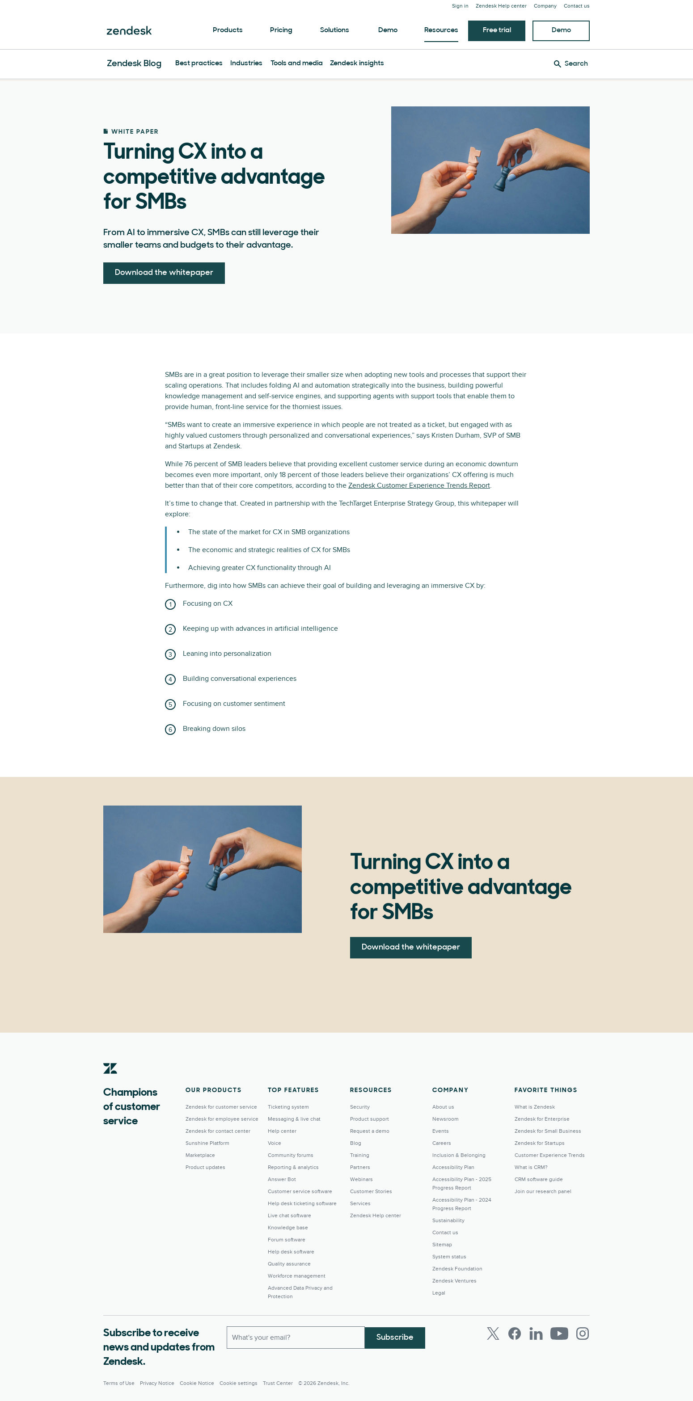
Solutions (334, 30)
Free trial (497, 30)
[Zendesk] (110, 1082)
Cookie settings (239, 1383)
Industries (246, 63)
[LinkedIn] (536, 1333)
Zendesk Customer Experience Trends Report (419, 485)
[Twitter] (493, 1333)
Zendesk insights (357, 63)
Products (228, 30)
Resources (441, 30)
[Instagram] (582, 1333)
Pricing (281, 30)
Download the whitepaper (164, 273)
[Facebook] (514, 1333)
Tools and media (296, 63)
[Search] (571, 64)
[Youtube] (559, 1333)
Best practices (199, 63)
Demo (387, 30)
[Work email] (296, 1337)
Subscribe (395, 1337)
